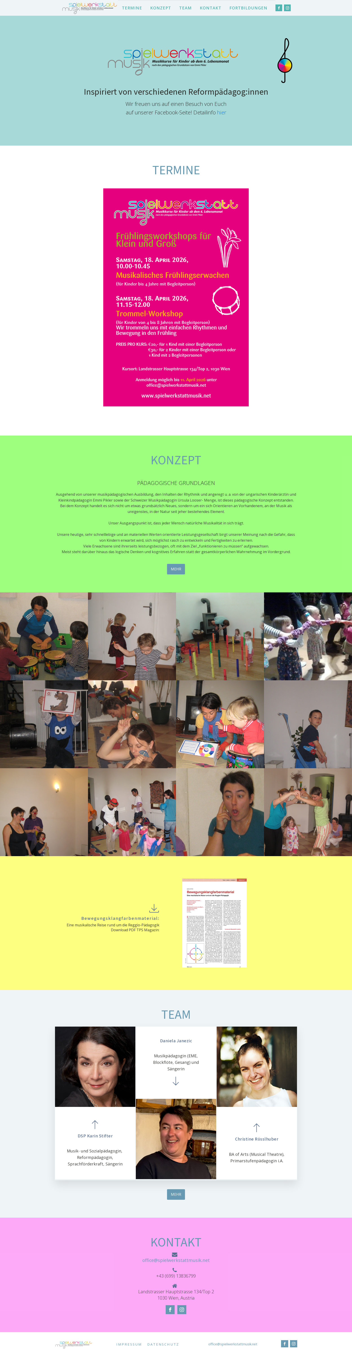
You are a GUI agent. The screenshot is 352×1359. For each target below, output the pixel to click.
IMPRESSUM (129, 1344)
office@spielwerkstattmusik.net (176, 1260)
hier (221, 112)
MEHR (176, 569)
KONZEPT (160, 8)
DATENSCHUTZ (163, 1344)
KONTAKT (210, 8)
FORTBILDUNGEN (248, 8)
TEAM (185, 8)
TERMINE (132, 8)
